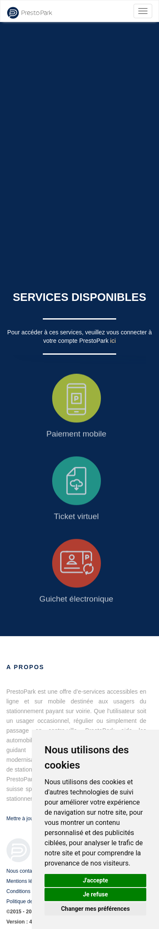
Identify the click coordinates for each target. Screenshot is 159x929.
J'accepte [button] (95, 880)
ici (113, 340)
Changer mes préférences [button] (95, 908)
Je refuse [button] (95, 894)
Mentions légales (25, 881)
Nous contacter (23, 871)
